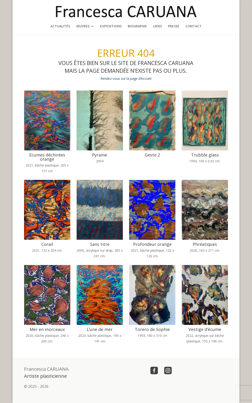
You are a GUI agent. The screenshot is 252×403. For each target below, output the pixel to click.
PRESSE (173, 26)
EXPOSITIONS (111, 26)
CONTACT (193, 26)
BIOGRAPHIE (137, 26)
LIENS (157, 26)
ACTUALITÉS (60, 26)
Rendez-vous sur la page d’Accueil (125, 78)
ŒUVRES (82, 26)
